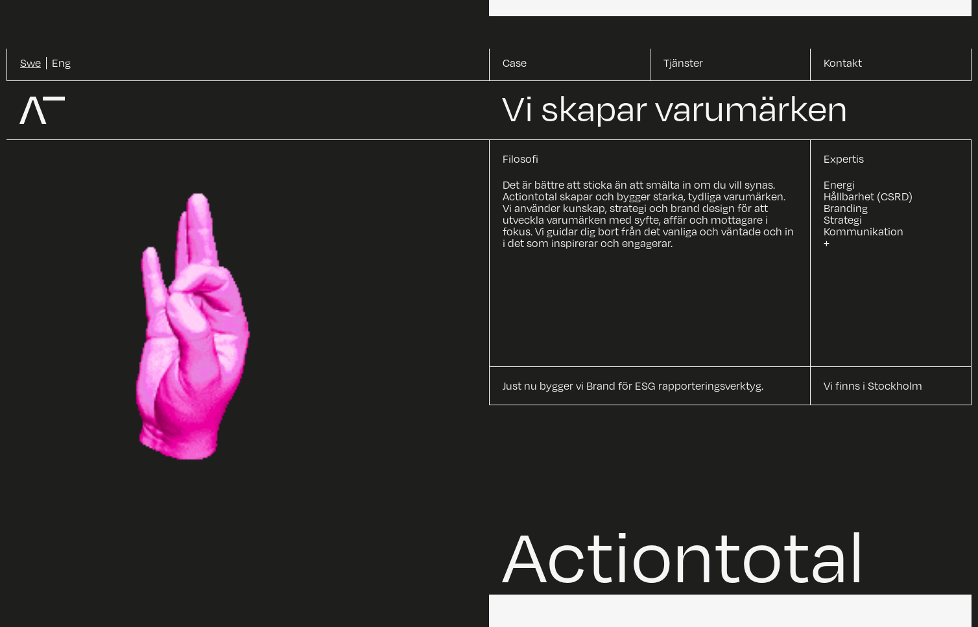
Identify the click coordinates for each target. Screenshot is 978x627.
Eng (61, 63)
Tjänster (683, 63)
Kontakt (843, 63)
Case (515, 63)
